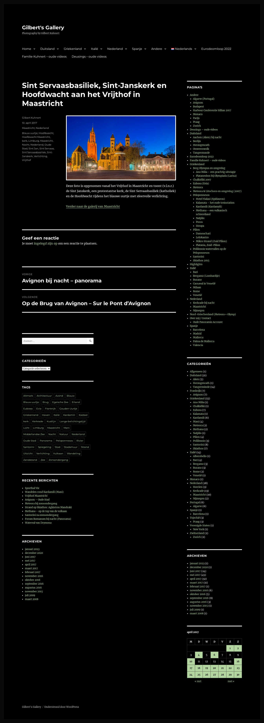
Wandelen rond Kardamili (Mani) (44, 492)
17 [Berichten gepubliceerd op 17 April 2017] (191, 668)
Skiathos (198, 448)
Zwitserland (197, 533)
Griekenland (73, 49)
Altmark (28, 395)
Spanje (137, 49)
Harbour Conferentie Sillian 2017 (212, 110)
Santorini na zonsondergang (41, 515)
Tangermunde (201, 152)
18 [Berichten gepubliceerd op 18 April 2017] (199, 668)
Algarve (197, 506)
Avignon (198, 102)
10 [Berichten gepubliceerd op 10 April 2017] (191, 661)
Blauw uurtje (30, 133)
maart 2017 (31, 568)
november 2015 (34, 591)
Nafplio (200, 218)
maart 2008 (31, 599)
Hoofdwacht (46, 133)
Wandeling (73, 453)
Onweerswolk (201, 148)
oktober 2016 (32, 580)
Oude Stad (29, 440)
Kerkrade (37, 421)
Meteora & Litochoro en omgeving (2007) (217, 191)
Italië (94, 49)
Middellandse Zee (34, 434)
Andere (156, 49)
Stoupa (200, 225)
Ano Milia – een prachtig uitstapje (216, 172)
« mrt (198, 681)
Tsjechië (195, 517)
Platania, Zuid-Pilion (208, 245)
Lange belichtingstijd (72, 421)
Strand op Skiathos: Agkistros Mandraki (48, 507)
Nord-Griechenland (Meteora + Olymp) (213, 314)
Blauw (70, 395)
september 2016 (34, 583)
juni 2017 (30, 556)
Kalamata (198, 413)
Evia (38, 408)
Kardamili (69, 414)
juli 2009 (30, 595)
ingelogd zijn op (45, 243)
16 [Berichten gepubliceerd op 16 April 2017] (238, 661)
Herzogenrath (201, 145)
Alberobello (199, 456)
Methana (198, 429)
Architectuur (44, 395)
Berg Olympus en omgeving (209, 168)
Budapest (198, 106)
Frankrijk (50, 408)
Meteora (198, 187)
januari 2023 (32, 549)
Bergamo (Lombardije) (206, 275)
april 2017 (30, 564)
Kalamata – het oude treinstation (215, 202)
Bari (195, 272)
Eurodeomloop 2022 (216, 49)
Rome (196, 291)
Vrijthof (26, 160)
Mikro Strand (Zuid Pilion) (211, 241)
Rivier (79, 440)
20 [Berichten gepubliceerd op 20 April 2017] (214, 668)
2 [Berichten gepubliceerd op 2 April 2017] (238, 648)
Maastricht (28, 127)
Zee (43, 459)
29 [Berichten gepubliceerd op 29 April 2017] (230, 674)
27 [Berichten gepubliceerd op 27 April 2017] (214, 674)
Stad (57, 447)
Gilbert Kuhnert (31, 117)
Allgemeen (196, 371)
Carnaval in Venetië (204, 283)
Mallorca (198, 337)
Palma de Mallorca (203, 341)
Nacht (25, 144)
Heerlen (197, 487)
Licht (26, 427)
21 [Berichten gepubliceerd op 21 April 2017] (222, 668)
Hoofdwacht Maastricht (36, 136)
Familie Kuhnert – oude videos (44, 56)
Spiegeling (44, 447)
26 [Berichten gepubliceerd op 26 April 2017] (206, 674)
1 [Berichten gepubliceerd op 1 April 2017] (230, 648)
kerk (24, 140)
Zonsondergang (58, 459)
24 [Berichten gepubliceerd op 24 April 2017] (190, 674)
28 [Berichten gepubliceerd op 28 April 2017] (222, 674)
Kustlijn (51, 421)
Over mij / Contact (200, 318)
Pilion (196, 229)
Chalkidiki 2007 (202, 179)
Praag (196, 122)
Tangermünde (201, 387)
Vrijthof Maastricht (36, 495)
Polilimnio (199, 440)
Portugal (195, 502)
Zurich (197, 125)
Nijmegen (198, 310)
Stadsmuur (70, 447)
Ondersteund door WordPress (61, 707)
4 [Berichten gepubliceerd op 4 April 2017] (199, 654)
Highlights (196, 264)
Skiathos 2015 (201, 260)
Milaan (197, 287)
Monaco (198, 114)
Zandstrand (30, 459)
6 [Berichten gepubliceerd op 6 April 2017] (214, 654)
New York (198, 529)
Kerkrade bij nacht (203, 302)
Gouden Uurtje (68, 408)
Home (26, 49)
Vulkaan (58, 453)
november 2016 (34, 576)
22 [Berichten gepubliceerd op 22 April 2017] (230, 668)
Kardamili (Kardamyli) (209, 206)
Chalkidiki (199, 406)
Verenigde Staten (200, 525)
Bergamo (198, 464)
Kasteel (83, 414)
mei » (231, 681)
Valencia (198, 345)
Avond (59, 395)
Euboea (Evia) (201, 183)
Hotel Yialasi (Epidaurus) (210, 198)
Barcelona (199, 329)
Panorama (46, 440)
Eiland (76, 402)
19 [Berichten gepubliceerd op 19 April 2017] (206, 668)
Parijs (196, 118)
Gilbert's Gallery (43, 27)
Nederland (115, 49)
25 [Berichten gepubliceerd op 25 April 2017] (198, 674)
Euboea (28, 408)
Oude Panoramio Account (208, 322)
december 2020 (34, 553)
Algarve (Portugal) (203, 98)
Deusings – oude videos (89, 56)
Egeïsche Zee (60, 402)
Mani (67, 427)
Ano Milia (198, 402)
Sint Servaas (46, 148)
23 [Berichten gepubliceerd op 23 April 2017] (238, 668)
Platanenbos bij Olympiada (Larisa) (216, 175)
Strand (85, 447)
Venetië (197, 295)
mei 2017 (30, 560)
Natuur (63, 434)
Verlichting (40, 156)
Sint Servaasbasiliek (34, 152)
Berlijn (197, 141)
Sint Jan (33, 148)
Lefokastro (202, 237)
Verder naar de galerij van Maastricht (93, 206)
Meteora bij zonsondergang (41, 503)
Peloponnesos (64, 440)
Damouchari (203, 233)
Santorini (28, 447)
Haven (46, 414)
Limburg (33, 140)
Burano (197, 279)
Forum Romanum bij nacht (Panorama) (48, 518)
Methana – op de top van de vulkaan (46, 511)
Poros (199, 222)
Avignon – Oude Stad (37, 499)
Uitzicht (28, 453)
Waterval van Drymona (38, 522)
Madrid (197, 333)
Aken (196, 379)
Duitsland (47, 49)
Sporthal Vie (32, 488)
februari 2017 (32, 572)
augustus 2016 (33, 587)
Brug (46, 402)
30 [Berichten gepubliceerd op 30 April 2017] (237, 674)
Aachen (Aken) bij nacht (207, 137)
